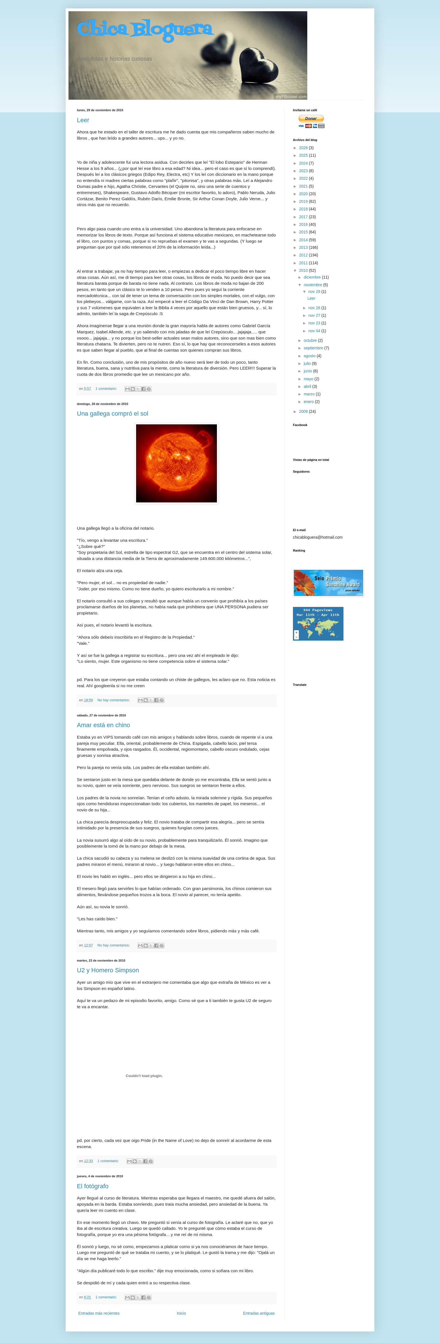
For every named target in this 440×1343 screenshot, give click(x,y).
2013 (304, 247)
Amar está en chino (103, 725)
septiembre (314, 348)
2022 (304, 178)
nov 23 (314, 323)
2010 (304, 270)
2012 (304, 255)
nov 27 (314, 315)
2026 (304, 147)
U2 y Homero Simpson (108, 970)
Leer (83, 120)
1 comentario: (106, 389)
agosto (310, 356)
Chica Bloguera (144, 30)
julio (308, 363)
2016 (304, 224)
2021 (304, 186)
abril (308, 386)
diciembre (313, 277)
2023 (304, 171)
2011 (304, 263)
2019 (304, 201)
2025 (304, 155)
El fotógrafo (93, 1186)
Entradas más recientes (99, 1313)
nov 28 (314, 308)
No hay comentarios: (114, 700)
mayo (309, 379)
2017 (304, 217)
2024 (304, 163)
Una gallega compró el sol (112, 413)
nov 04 (314, 331)
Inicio (181, 1313)
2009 (304, 411)
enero (309, 401)
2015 (304, 232)
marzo (310, 394)
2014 (304, 240)
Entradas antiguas (259, 1313)
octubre (311, 340)
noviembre (313, 285)
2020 (304, 194)
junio (308, 371)
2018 (304, 209)
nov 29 (314, 291)
